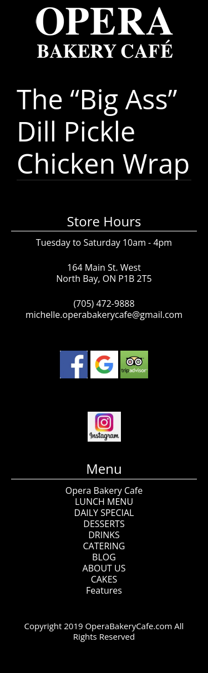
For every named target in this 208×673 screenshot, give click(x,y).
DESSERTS (103, 524)
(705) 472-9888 (103, 303)
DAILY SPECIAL (104, 513)
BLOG (104, 557)
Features (104, 590)
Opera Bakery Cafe (104, 490)
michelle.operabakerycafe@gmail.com (104, 314)
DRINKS (104, 535)
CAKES (104, 579)
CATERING (104, 546)
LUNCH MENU (104, 501)
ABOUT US (104, 568)
